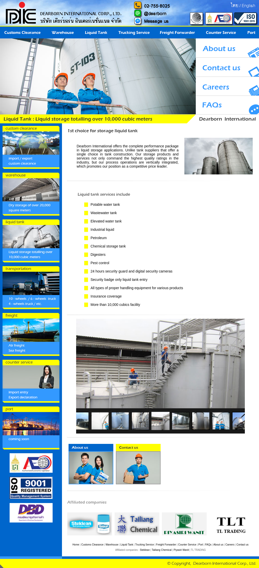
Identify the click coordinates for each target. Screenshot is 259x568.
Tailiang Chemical (161, 550)
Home (75, 544)
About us (218, 544)
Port (200, 544)
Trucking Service (144, 544)
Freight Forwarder (166, 544)
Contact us (242, 544)
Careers (229, 544)
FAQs (208, 544)
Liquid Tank (126, 544)
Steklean (145, 550)
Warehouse (111, 544)
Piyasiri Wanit (181, 550)
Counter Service (187, 544)
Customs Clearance (92, 544)
